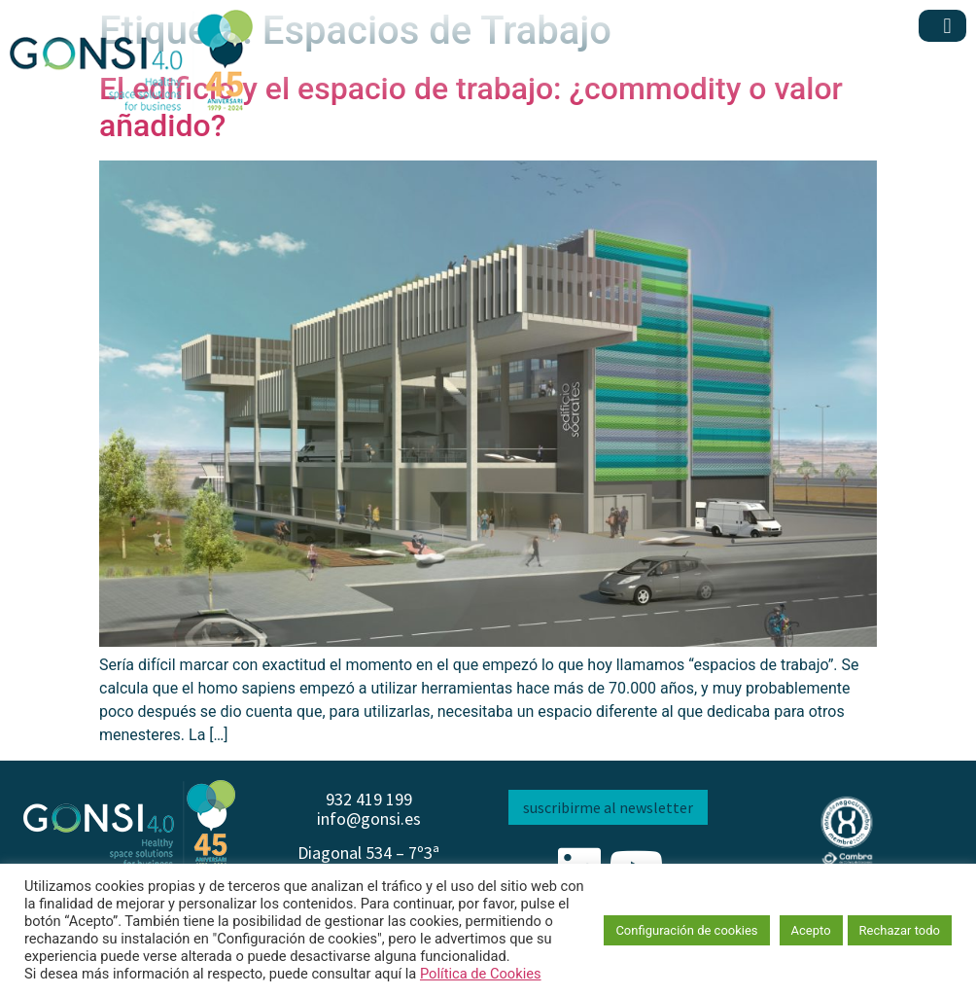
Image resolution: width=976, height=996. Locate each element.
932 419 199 (369, 799)
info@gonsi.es (369, 818)
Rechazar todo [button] (899, 930)
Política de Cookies (480, 973)
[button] (947, 26)
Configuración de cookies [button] (686, 930)
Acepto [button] (811, 930)
